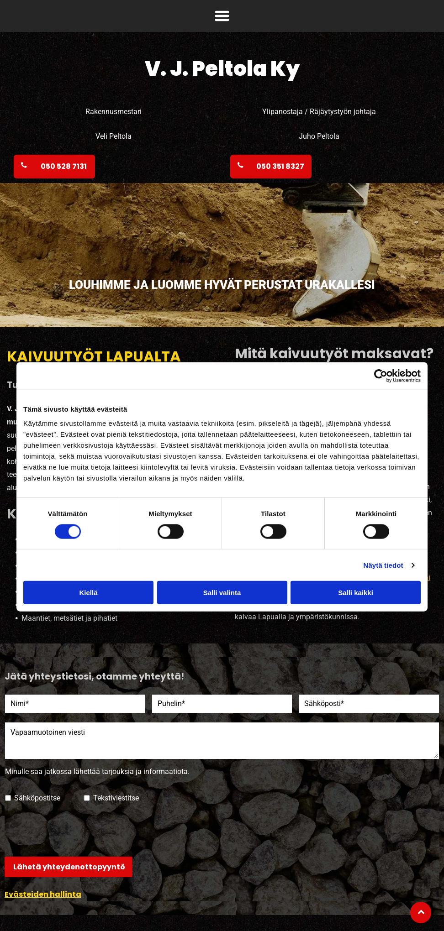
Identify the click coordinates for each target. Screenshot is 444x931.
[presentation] (74, 829)
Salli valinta (222, 592)
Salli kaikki (355, 592)
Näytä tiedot (383, 565)
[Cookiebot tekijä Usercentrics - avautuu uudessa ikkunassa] (381, 375)
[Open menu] (222, 16)
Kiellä (88, 592)
